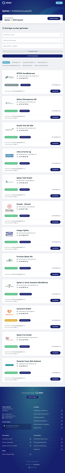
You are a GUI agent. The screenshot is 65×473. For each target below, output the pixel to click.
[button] (12, 85)
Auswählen (55, 91)
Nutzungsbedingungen (48, 442)
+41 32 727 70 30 (22, 130)
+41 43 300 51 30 (22, 156)
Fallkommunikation (48, 417)
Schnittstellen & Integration (48, 424)
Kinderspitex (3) (16, 62)
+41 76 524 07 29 (22, 183)
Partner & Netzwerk (16, 442)
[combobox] (32, 46)
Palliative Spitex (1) (43, 62)
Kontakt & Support (32, 397)
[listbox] (32, 40)
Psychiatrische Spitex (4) (29, 62)
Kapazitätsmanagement (48, 421)
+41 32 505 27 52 (22, 261)
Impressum (48, 449)
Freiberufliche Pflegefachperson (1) (11, 65)
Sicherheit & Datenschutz (48, 439)
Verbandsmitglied (10, 118)
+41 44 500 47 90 (22, 235)
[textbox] (31, 46)
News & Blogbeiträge (16, 454)
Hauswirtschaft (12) (27, 65)
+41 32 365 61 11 (22, 366)
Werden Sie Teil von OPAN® (16, 446)
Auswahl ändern (53, 18)
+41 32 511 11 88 (22, 209)
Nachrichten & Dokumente (48, 414)
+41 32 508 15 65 (22, 313)
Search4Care (48, 428)
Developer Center (16, 439)
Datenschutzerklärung (48, 446)
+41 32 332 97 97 (22, 78)
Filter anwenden (32, 56)
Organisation (14, 91)
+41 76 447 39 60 (22, 104)
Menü (59, 2)
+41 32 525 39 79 (22, 287)
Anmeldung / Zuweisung (48, 410)
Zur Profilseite (55, 84)
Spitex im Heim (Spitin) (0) (41, 65)
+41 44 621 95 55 (22, 339)
